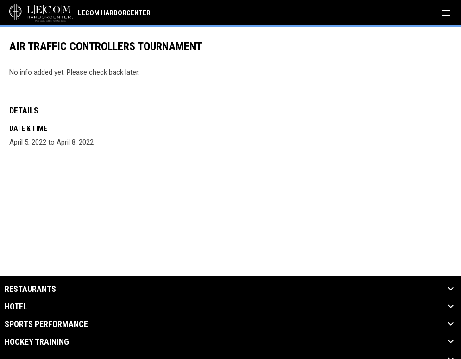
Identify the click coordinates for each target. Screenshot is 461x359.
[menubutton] (446, 13)
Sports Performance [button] (46, 324)
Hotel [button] (16, 306)
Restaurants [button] (30, 289)
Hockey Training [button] (37, 342)
